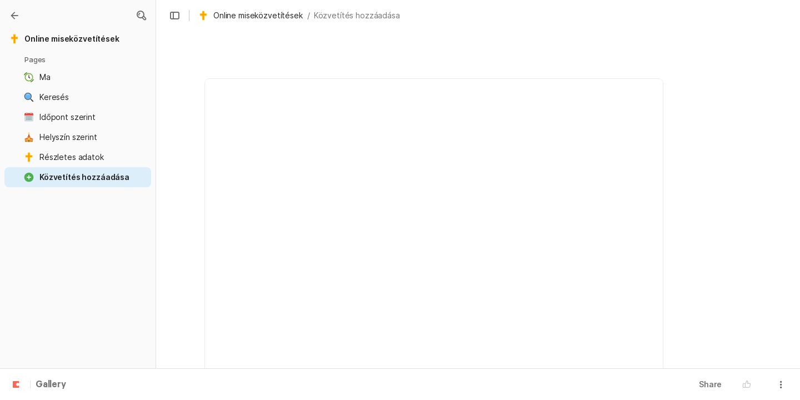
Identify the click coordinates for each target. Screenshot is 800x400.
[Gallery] (14, 15)
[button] (141, 15)
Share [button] (710, 384)
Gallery (51, 385)
